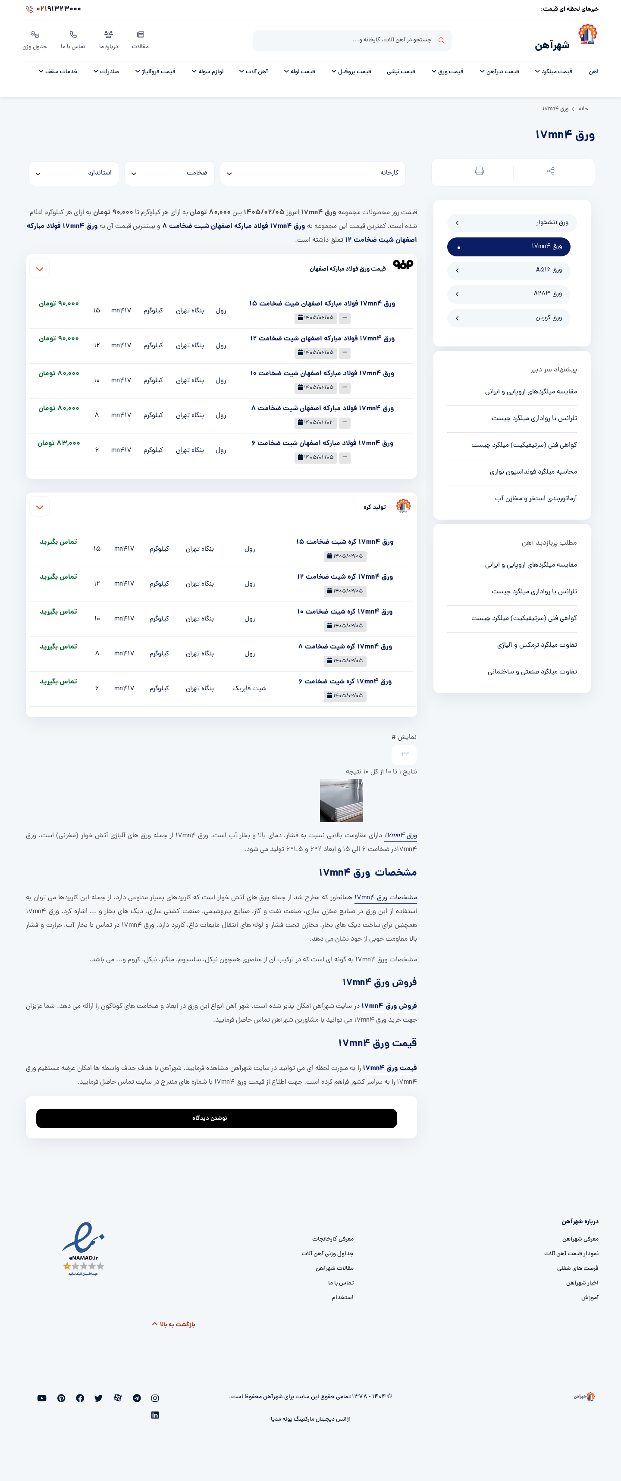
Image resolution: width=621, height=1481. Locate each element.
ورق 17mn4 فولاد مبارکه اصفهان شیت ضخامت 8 (233, 221)
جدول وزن (35, 38)
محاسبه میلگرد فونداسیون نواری (533, 467)
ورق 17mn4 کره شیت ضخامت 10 (345, 607)
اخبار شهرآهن (582, 1278)
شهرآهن (549, 41)
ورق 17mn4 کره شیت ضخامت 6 (345, 677)
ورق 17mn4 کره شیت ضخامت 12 (345, 572)
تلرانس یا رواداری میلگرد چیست (534, 414)
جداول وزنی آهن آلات (327, 1249)
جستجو (441, 39)
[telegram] (142, 1393)
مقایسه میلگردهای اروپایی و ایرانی (531, 387)
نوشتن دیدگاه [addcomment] (213, 1111)
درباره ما (110, 38)
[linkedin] (58, 1393)
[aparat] (128, 1393)
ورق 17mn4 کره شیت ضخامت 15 (345, 537)
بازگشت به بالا (173, 1320)
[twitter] (114, 1393)
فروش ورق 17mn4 (389, 1001)
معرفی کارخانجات (333, 1234)
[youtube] (71, 1393)
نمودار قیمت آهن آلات (571, 1249)
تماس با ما (74, 38)
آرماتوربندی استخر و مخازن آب (536, 494)
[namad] (84, 1244)
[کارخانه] (313, 168)
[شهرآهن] (584, 39)
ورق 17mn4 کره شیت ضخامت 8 (345, 642)
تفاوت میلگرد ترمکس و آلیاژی (537, 641)
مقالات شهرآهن (335, 1264)
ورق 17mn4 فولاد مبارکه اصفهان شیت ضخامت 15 (322, 299)
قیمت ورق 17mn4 (390, 1063)
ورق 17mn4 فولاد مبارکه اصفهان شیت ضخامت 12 (322, 334)
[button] (549, 168)
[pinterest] (85, 1393)
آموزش (590, 1293)
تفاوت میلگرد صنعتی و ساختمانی (532, 667)
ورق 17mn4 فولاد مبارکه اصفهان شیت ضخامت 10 (322, 369)
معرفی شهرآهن (580, 1234)
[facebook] (100, 1393)
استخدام (343, 1293)
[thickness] (169, 168)
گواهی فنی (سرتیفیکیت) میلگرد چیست (524, 441)
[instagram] (156, 1393)
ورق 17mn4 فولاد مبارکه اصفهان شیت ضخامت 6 (322, 438)
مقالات (142, 38)
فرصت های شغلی (578, 1264)
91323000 (51, 10)
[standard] (73, 168)
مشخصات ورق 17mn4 (385, 893)
